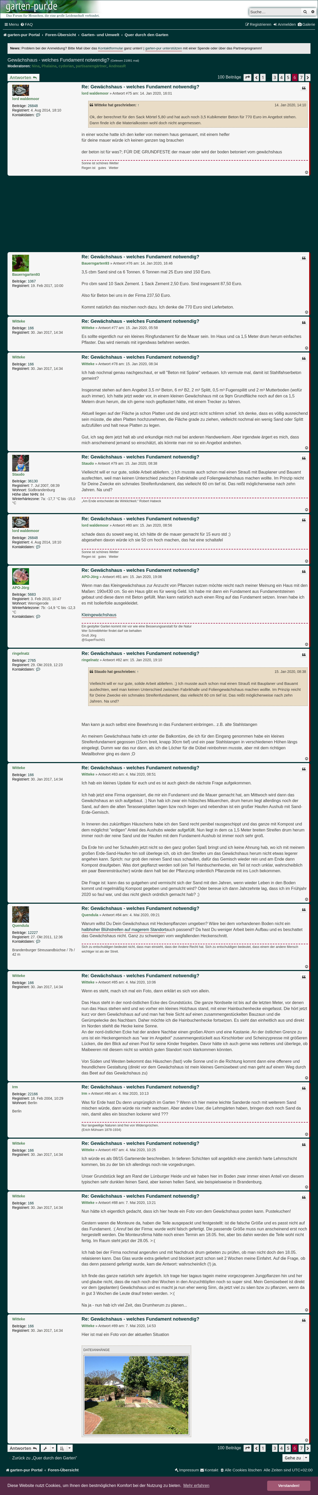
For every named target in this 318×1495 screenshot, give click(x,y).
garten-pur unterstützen (163, 48)
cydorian (66, 66)
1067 (32, 281)
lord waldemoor (25, 99)
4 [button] (281, 77)
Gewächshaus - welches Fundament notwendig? (58, 60)
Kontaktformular (110, 48)
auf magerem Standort (145, 929)
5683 (32, 594)
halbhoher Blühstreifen (102, 929)
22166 (33, 1094)
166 (31, 328)
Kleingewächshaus (99, 614)
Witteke (18, 321)
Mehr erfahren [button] (196, 1485)
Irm (15, 1087)
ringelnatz (20, 653)
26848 (33, 106)
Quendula (20, 925)
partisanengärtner (91, 66)
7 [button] (301, 77)
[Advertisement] (159, 214)
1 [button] (263, 77)
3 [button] (275, 77)
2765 (32, 660)
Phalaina (49, 66)
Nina (35, 66)
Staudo (18, 474)
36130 (33, 481)
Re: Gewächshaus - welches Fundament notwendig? (140, 86)
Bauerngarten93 (26, 274)
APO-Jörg (20, 588)
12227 (33, 932)
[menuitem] (26, 24)
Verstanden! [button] (289, 1486)
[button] (247, 77)
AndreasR (117, 66)
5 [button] (288, 77)
